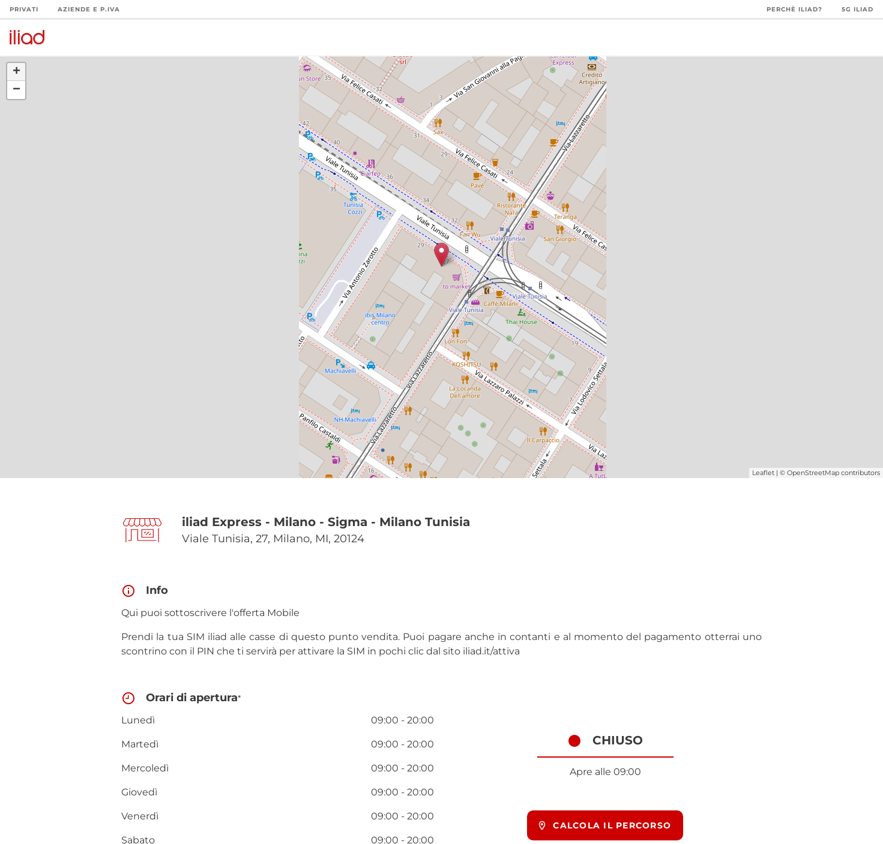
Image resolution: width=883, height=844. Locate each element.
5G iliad (857, 9)
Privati (24, 9)
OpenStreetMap (813, 472)
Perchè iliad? (794, 9)
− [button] (16, 90)
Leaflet (763, 472)
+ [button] (16, 72)
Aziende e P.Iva (89, 9)
